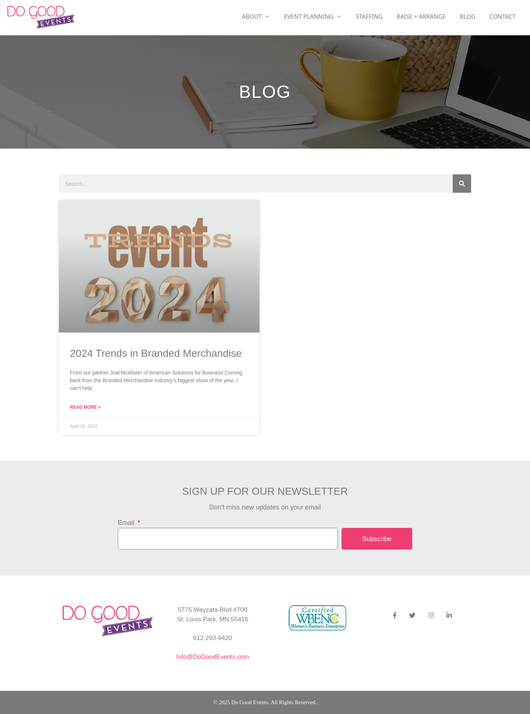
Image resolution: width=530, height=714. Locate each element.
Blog (468, 17)
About (259, 17)
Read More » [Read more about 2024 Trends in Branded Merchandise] (85, 407)
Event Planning (316, 17)
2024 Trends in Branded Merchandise (156, 353)
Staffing (369, 17)
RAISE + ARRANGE (421, 17)
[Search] (462, 183)
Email (127, 522)
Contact (503, 17)
